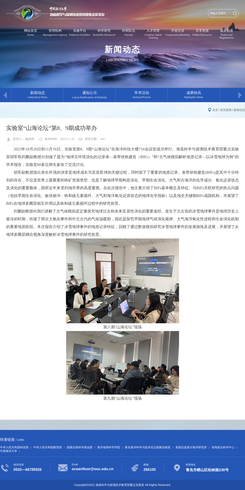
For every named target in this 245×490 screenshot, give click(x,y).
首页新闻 (226, 110)
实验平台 (79, 32)
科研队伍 (128, 32)
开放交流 (177, 32)
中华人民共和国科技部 (14, 447)
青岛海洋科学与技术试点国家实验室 (147, 447)
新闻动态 (37, 95)
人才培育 (153, 34)
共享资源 (202, 32)
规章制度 (226, 34)
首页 (215, 110)
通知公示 (89, 95)
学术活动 (142, 95)
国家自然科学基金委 (79, 447)
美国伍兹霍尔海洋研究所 (191, 447)
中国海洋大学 (8, 451)
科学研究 (104, 32)
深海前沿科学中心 (223, 447)
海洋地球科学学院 (108, 447)
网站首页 (30, 32)
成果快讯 (194, 95)
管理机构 (55, 32)
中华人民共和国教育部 (47, 447)
